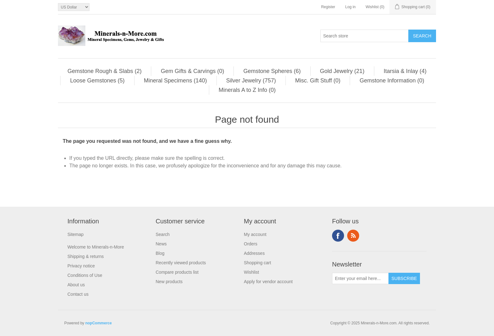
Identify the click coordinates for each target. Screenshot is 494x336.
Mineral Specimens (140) (175, 80)
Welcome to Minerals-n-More (95, 246)
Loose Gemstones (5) (97, 80)
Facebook (338, 236)
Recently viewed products (181, 262)
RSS (353, 236)
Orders (250, 243)
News (161, 243)
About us (76, 284)
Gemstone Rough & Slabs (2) (104, 71)
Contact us (78, 294)
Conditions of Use (84, 275)
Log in (350, 7)
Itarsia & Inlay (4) (405, 71)
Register (328, 7)
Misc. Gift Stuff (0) (318, 80)
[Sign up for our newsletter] (360, 278)
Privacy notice (81, 265)
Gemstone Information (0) (391, 80)
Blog (160, 253)
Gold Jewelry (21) (342, 71)
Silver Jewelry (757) (251, 80)
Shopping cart (257, 262)
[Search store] (364, 36)
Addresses (254, 253)
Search (162, 234)
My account (255, 234)
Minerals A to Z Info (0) (247, 90)
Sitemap (75, 234)
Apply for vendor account (268, 281)
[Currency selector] (73, 7)
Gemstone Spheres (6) (272, 71)
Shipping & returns (85, 256)
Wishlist (251, 272)
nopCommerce (98, 323)
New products (169, 281)
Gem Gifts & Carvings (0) (192, 71)
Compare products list (177, 272)
